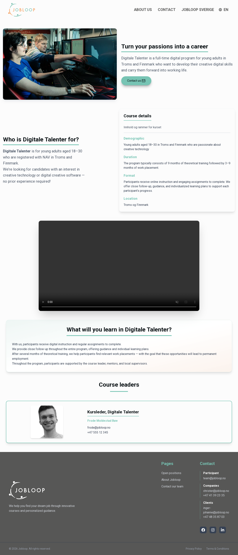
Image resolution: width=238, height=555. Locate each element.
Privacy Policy (194, 548)
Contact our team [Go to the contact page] (172, 486)
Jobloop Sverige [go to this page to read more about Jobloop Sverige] (197, 9)
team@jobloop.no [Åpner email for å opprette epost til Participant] (214, 478)
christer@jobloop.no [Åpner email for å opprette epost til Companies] (216, 491)
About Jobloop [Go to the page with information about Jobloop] (171, 479)
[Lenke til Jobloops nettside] (27, 490)
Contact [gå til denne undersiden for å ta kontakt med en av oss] (167, 9)
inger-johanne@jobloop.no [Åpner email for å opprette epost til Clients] (216, 510)
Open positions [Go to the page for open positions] (171, 473)
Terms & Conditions (217, 548)
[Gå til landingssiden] (21, 10)
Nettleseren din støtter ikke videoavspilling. (119, 266)
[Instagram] (213, 530)
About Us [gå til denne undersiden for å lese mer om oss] (143, 9)
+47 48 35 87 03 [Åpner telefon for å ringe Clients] (214, 517)
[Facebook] (203, 530)
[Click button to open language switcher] (223, 9)
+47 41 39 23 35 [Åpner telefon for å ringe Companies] (214, 495)
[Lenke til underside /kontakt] (136, 80)
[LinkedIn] (222, 530)
